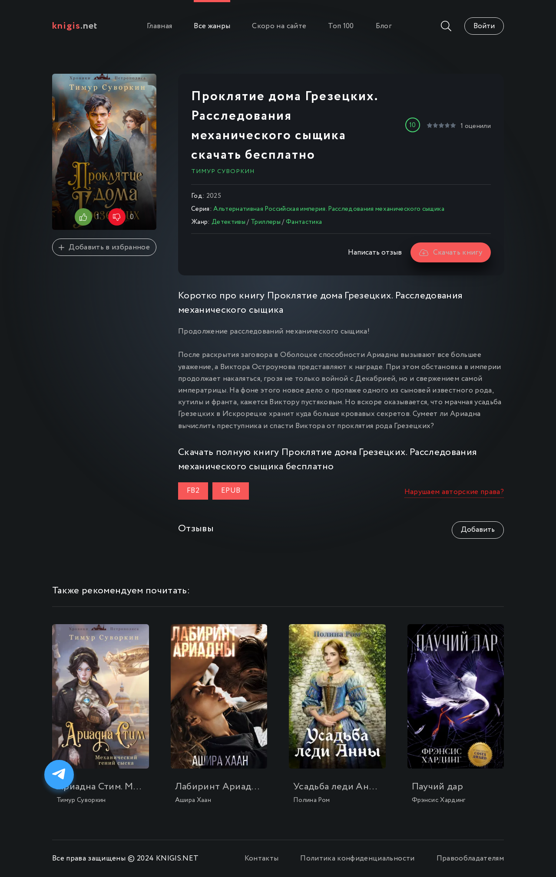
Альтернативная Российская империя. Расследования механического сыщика (328, 209)
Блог (384, 26)
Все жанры (212, 26)
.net (75, 26)
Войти (484, 26)
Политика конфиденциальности (357, 858)
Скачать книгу (450, 252)
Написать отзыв (375, 252)
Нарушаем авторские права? (454, 492)
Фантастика (304, 222)
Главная (159, 26)
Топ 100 (341, 26)
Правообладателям (470, 858)
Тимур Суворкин (223, 171)
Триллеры (266, 222)
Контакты (262, 858)
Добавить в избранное (104, 247)
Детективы (228, 222)
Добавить (478, 529)
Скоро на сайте (279, 26)
